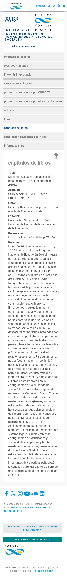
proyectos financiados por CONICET (27, 92)
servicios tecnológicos (18, 83)
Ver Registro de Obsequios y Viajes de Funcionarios (32, 528)
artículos (9, 110)
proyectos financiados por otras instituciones (33, 101)
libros (7, 119)
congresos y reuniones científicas (25, 137)
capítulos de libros (16, 128)
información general (17, 57)
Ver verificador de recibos (32, 539)
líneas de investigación (18, 74)
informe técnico (14, 146)
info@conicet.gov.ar (45, 570)
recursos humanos (16, 65)
